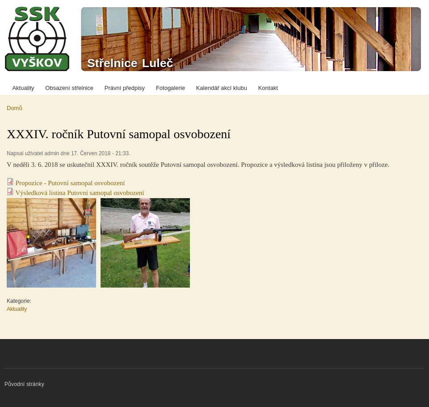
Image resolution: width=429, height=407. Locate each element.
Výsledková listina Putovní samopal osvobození (79, 192)
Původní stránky (24, 384)
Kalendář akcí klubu (221, 88)
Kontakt (268, 88)
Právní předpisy (125, 88)
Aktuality (23, 88)
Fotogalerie (170, 88)
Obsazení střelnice (69, 88)
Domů (14, 108)
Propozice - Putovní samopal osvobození (70, 183)
